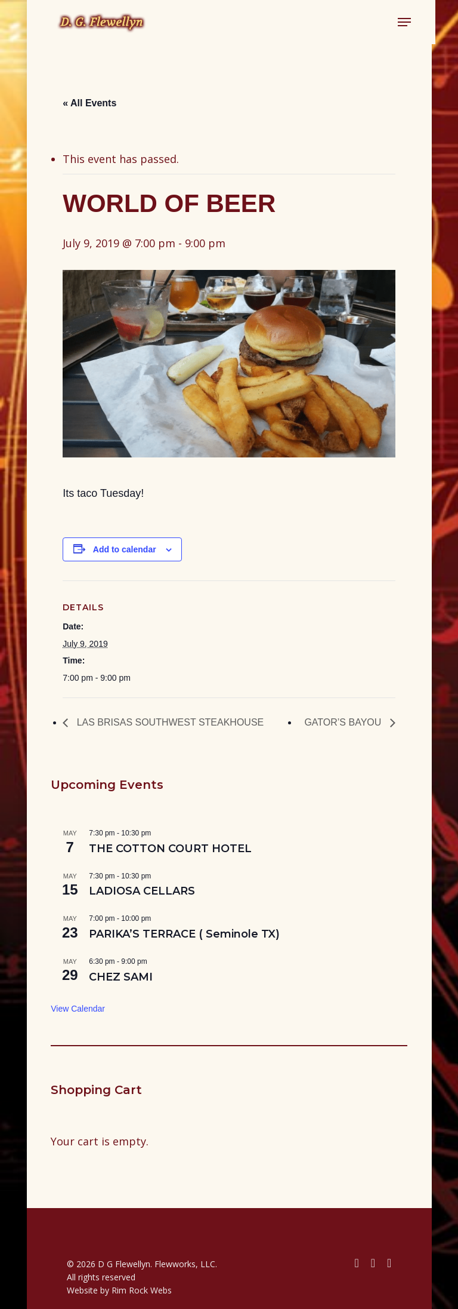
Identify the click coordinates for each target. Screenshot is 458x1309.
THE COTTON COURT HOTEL (170, 848)
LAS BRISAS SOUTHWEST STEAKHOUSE (169, 722)
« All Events (89, 103)
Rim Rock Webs (142, 1290)
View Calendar (78, 1008)
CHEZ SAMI (121, 977)
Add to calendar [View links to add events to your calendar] (124, 549)
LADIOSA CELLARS (142, 891)
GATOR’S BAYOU (343, 722)
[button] (400, 22)
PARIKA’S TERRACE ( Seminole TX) (184, 934)
